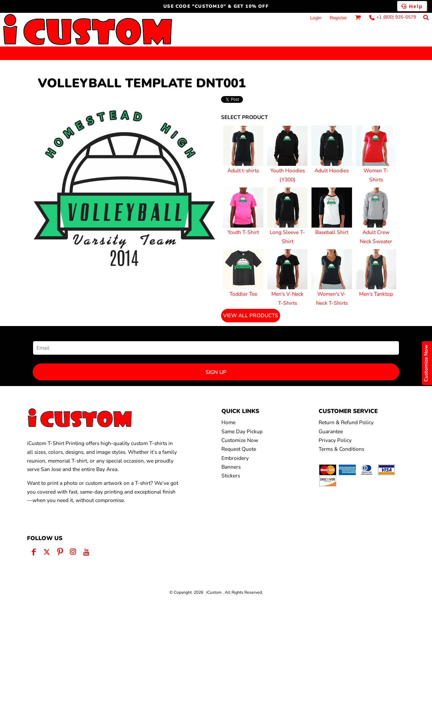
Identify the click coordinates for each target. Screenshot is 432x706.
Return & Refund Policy (346, 422)
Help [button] (412, 6)
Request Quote (238, 448)
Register (338, 17)
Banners (231, 466)
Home (228, 422)
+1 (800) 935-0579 (396, 17)
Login (316, 17)
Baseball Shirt (331, 232)
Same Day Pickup (242, 431)
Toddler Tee (243, 293)
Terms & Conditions (341, 448)
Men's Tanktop (376, 293)
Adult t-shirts (243, 170)
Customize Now (239, 440)
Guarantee (331, 431)
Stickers (230, 475)
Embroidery (235, 458)
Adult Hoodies (332, 170)
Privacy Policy (335, 440)
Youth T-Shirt (243, 232)
